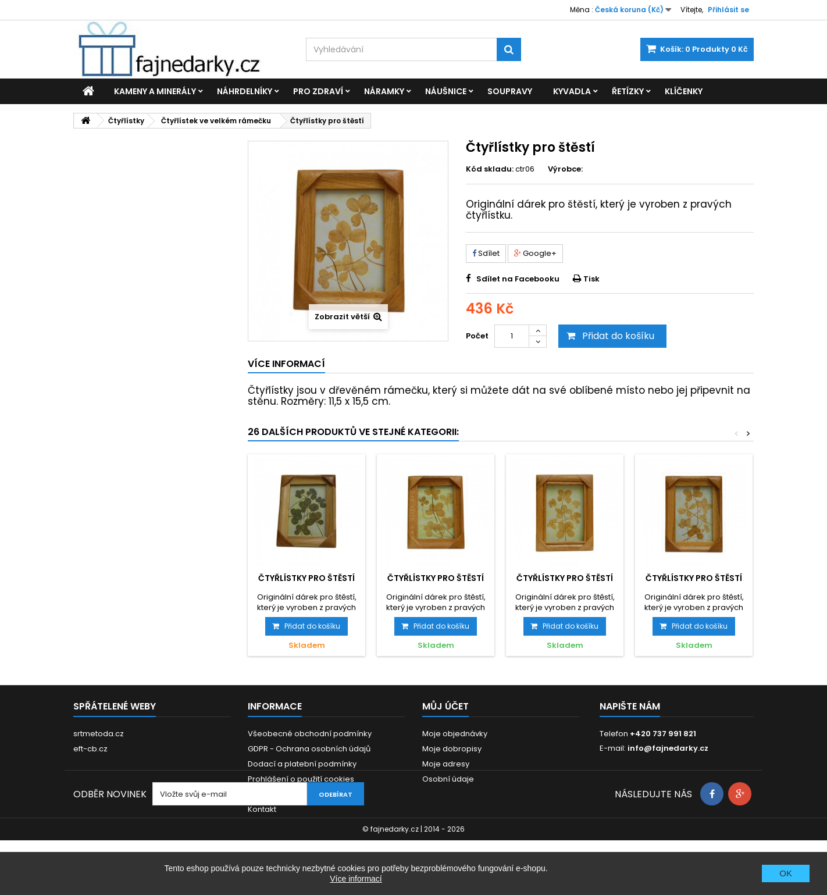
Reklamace (269, 794)
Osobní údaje (448, 779)
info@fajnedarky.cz (668, 748)
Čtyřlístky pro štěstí (306, 578)
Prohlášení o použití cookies (301, 779)
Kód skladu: (490, 169)
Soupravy (509, 91)
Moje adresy (445, 763)
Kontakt (262, 809)
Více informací (356, 878)
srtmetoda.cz (98, 733)
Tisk (591, 278)
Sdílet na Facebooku (517, 278)
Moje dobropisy (452, 748)
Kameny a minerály (155, 91)
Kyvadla (572, 91)
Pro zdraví (318, 91)
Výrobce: (565, 169)
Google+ (535, 253)
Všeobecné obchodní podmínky (310, 733)
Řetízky (628, 91)
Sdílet (486, 253)
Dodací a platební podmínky (302, 763)
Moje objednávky (454, 733)
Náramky (384, 91)
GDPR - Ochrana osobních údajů (309, 748)
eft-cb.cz (90, 748)
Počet (477, 335)
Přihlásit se (728, 10)
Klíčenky (684, 91)
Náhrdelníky (244, 91)
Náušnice (445, 91)
